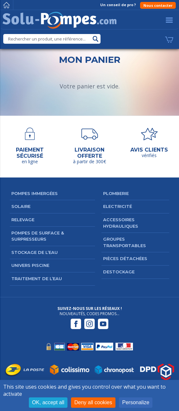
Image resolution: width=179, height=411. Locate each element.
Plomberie (116, 193)
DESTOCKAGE (119, 271)
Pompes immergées (34, 193)
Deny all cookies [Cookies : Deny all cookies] (93, 402)
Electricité (117, 206)
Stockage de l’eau (34, 252)
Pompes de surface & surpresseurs (37, 236)
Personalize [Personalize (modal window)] (135, 402)
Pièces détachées (125, 258)
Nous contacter (158, 5)
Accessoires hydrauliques (120, 223)
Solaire (20, 206)
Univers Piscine (30, 265)
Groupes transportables (124, 242)
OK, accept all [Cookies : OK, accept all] (48, 402)
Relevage (22, 219)
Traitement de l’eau (36, 278)
